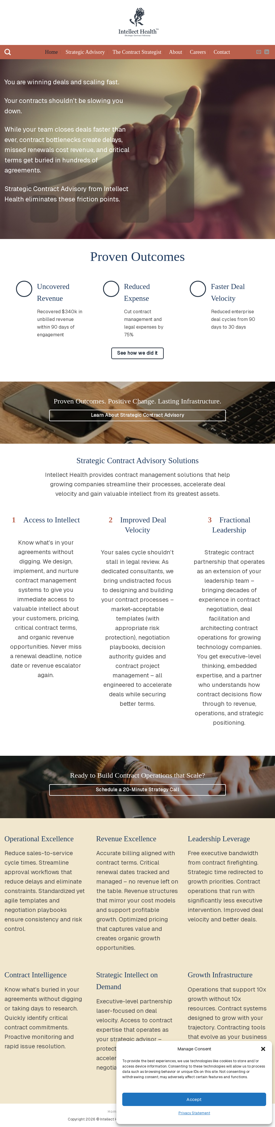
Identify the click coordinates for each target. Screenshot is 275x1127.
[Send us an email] (258, 52)
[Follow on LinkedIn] (266, 52)
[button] (263, 1049)
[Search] (7, 52)
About (175, 52)
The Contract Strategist (136, 52)
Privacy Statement (194, 1113)
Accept (194, 1099)
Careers (198, 52)
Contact (222, 52)
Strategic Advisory (85, 52)
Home (51, 52)
